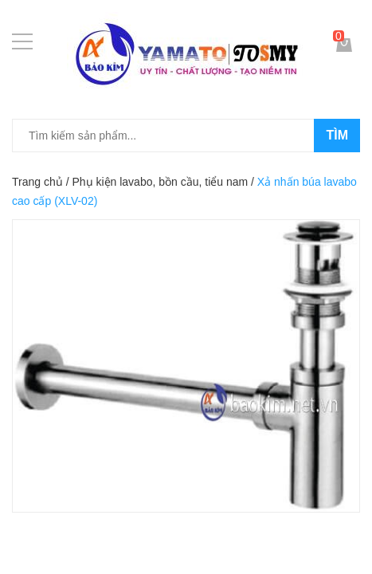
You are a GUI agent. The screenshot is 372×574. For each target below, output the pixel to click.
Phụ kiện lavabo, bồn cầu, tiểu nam (160, 181)
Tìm (337, 135)
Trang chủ (37, 181)
